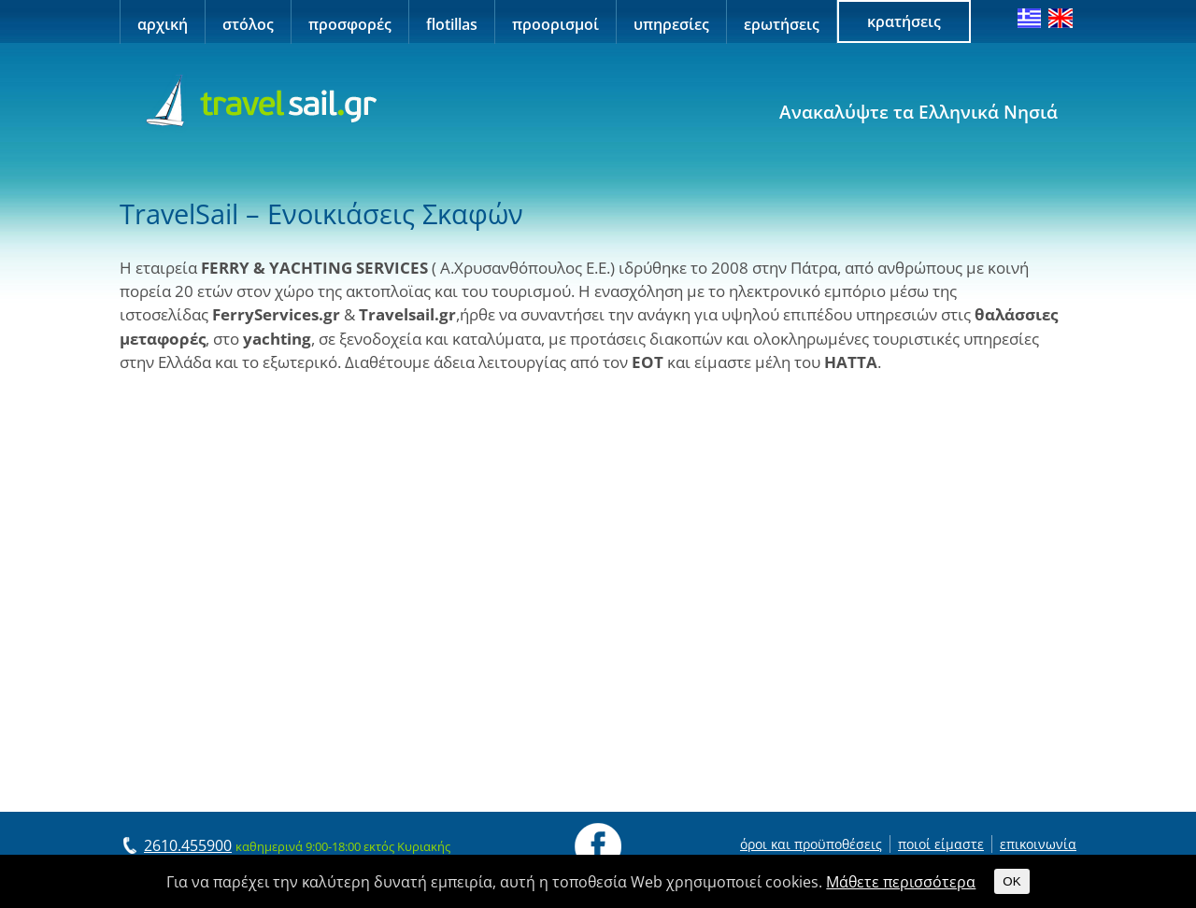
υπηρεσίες (671, 24)
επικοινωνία (1038, 844)
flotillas (451, 24)
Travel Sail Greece (258, 102)
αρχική (162, 24)
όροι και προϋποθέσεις (811, 844)
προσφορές (350, 24)
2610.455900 (188, 845)
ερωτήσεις (781, 24)
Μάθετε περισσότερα (900, 882)
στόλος (248, 24)
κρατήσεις (904, 21)
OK (1011, 881)
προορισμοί (555, 24)
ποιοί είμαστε (941, 844)
